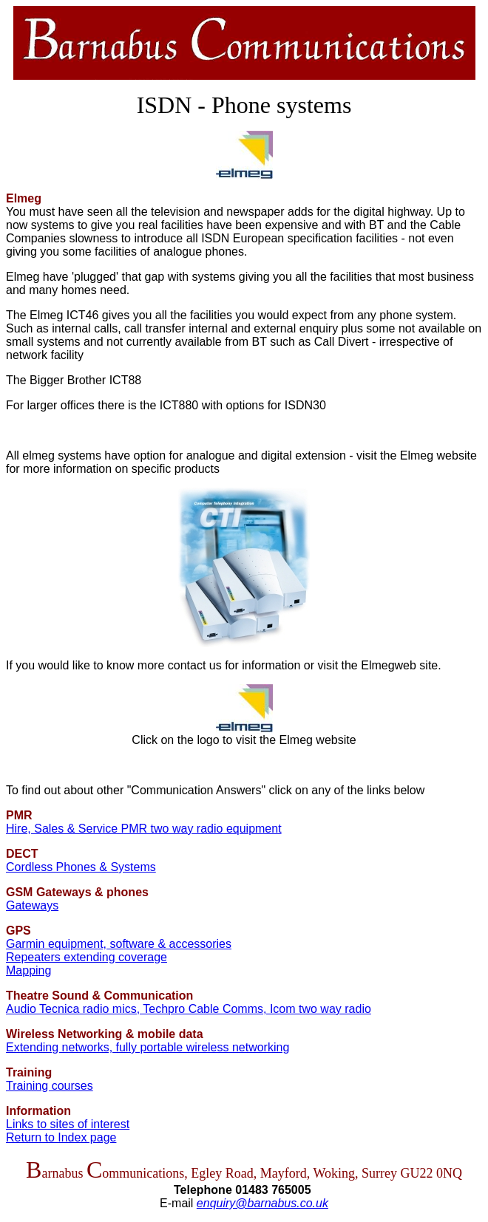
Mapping (28, 970)
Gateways (32, 905)
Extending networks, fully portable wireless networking (147, 1047)
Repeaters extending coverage (86, 957)
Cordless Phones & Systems (81, 867)
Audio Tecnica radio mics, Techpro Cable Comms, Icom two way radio (188, 1009)
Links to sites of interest (67, 1124)
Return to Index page (61, 1137)
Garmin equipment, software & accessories (118, 944)
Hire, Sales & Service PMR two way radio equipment (144, 828)
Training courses (49, 1085)
